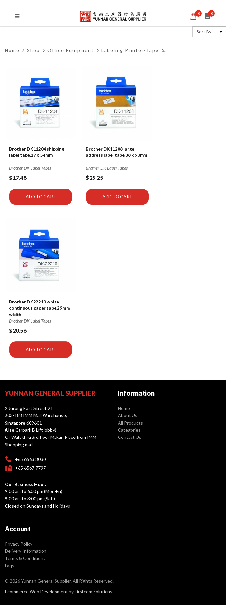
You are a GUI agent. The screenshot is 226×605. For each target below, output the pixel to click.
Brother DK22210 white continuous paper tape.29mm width (39, 308)
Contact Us (129, 437)
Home (12, 50)
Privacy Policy (18, 544)
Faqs (9, 565)
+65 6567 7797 (30, 468)
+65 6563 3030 (30, 459)
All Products (130, 423)
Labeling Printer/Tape (130, 50)
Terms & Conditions (25, 558)
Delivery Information (25, 551)
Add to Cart (41, 196)
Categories (129, 430)
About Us (127, 415)
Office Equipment (70, 50)
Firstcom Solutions (93, 591)
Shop (33, 50)
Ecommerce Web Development (36, 591)
